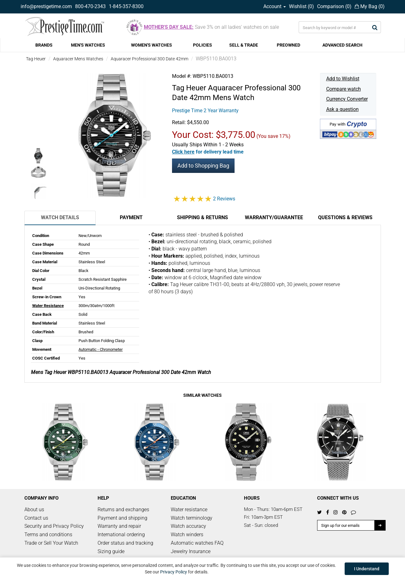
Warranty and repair (119, 526)
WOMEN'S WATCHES (151, 45)
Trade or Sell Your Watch (51, 543)
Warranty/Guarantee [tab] (274, 217)
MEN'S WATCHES (88, 45)
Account (274, 6)
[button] (208, 152)
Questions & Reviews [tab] (345, 217)
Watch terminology (191, 518)
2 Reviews (224, 199)
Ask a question (342, 109)
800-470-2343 (90, 6)
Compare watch (343, 89)
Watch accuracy (188, 526)
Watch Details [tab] (60, 217)
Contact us (36, 518)
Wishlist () (301, 6)
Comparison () (334, 6)
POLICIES (202, 45)
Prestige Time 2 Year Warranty (205, 110)
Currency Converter (347, 99)
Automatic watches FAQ (197, 543)
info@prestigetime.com (46, 6)
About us (34, 509)
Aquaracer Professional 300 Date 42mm (149, 58)
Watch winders (187, 534)
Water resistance (189, 509)
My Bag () (370, 6)
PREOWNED (288, 45)
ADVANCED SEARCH (342, 45)
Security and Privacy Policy (54, 526)
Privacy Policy (173, 571)
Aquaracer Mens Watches (78, 58)
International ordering (121, 534)
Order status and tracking (125, 543)
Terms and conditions (48, 534)
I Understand (366, 568)
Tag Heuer (36, 58)
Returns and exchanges (123, 509)
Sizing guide (111, 551)
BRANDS (44, 45)
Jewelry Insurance (190, 551)
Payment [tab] (131, 217)
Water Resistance (48, 305)
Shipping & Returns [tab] (202, 217)
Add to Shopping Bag (203, 165)
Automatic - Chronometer (100, 349)
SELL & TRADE (243, 45)
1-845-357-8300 (126, 6)
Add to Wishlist (342, 79)
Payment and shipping (122, 518)
